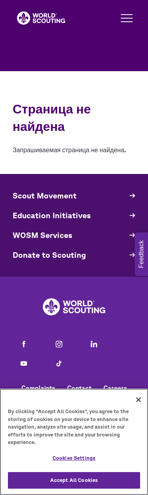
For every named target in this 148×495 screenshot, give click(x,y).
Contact (79, 387)
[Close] (138, 399)
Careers (115, 387)
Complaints (38, 387)
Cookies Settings (74, 458)
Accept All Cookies (74, 480)
